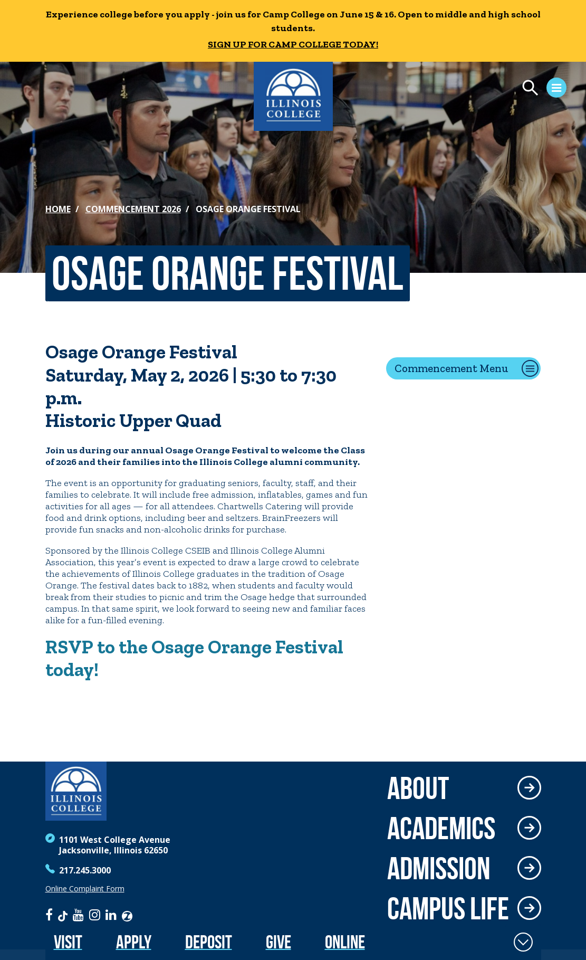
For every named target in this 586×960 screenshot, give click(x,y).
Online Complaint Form (84, 889)
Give (278, 942)
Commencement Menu (451, 368)
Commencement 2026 (133, 209)
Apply (133, 942)
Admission (439, 868)
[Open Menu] (457, 89)
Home (58, 209)
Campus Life (448, 908)
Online (345, 942)
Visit (68, 942)
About (418, 788)
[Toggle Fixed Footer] (523, 942)
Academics (441, 828)
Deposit (208, 942)
